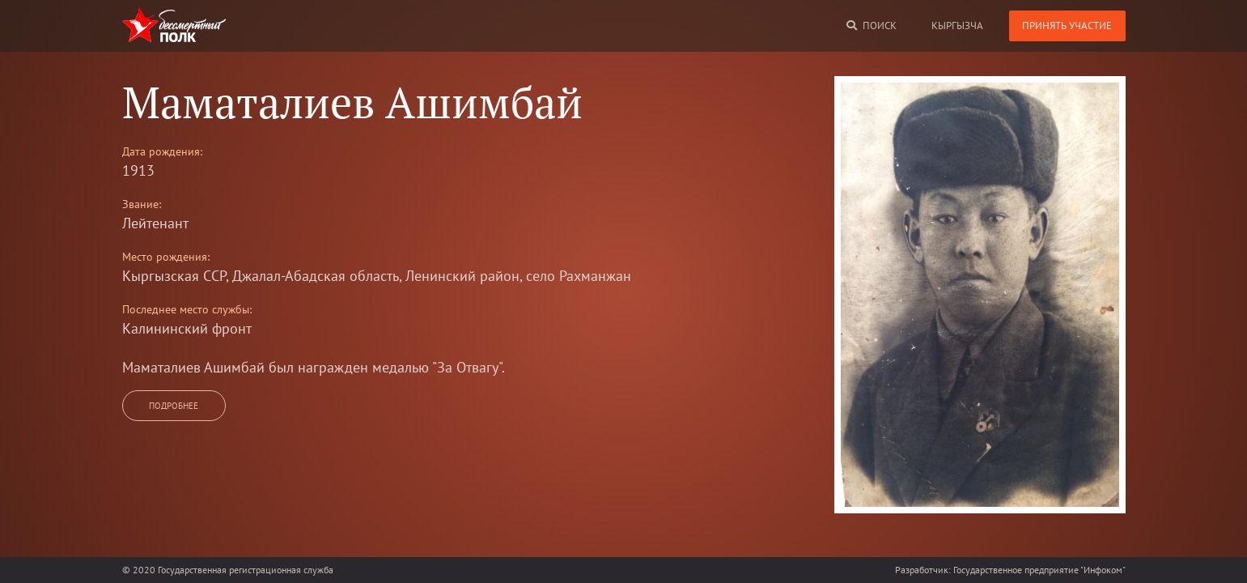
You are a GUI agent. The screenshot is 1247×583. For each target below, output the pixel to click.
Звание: (141, 204)
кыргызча (957, 25)
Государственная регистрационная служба (245, 570)
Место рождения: (166, 256)
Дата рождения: (162, 151)
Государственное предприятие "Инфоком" (1039, 570)
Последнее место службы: (187, 309)
